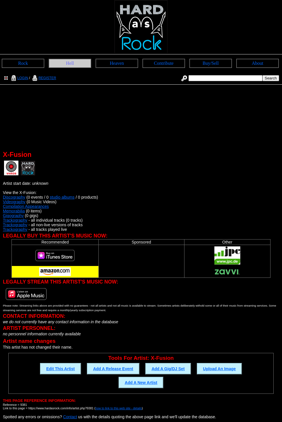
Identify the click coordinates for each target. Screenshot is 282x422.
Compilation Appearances (26, 206)
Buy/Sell (211, 63)
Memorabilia (14, 211)
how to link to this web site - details (118, 408)
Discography (14, 197)
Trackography (15, 220)
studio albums (62, 197)
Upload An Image (219, 368)
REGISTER (43, 78)
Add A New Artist (141, 382)
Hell (70, 63)
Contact (70, 417)
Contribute (164, 63)
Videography (14, 201)
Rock (23, 63)
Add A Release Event (113, 368)
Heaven (117, 63)
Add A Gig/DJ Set (168, 368)
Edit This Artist (60, 368)
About (257, 63)
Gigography (13, 215)
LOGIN (19, 78)
